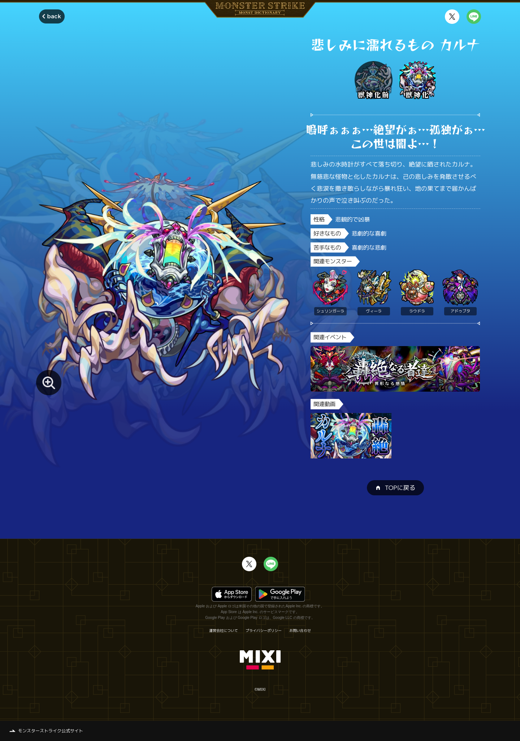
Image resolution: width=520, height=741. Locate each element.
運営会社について (223, 630)
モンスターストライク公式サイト (50, 731)
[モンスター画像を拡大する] (48, 382)
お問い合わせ (300, 630)
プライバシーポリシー (264, 630)
